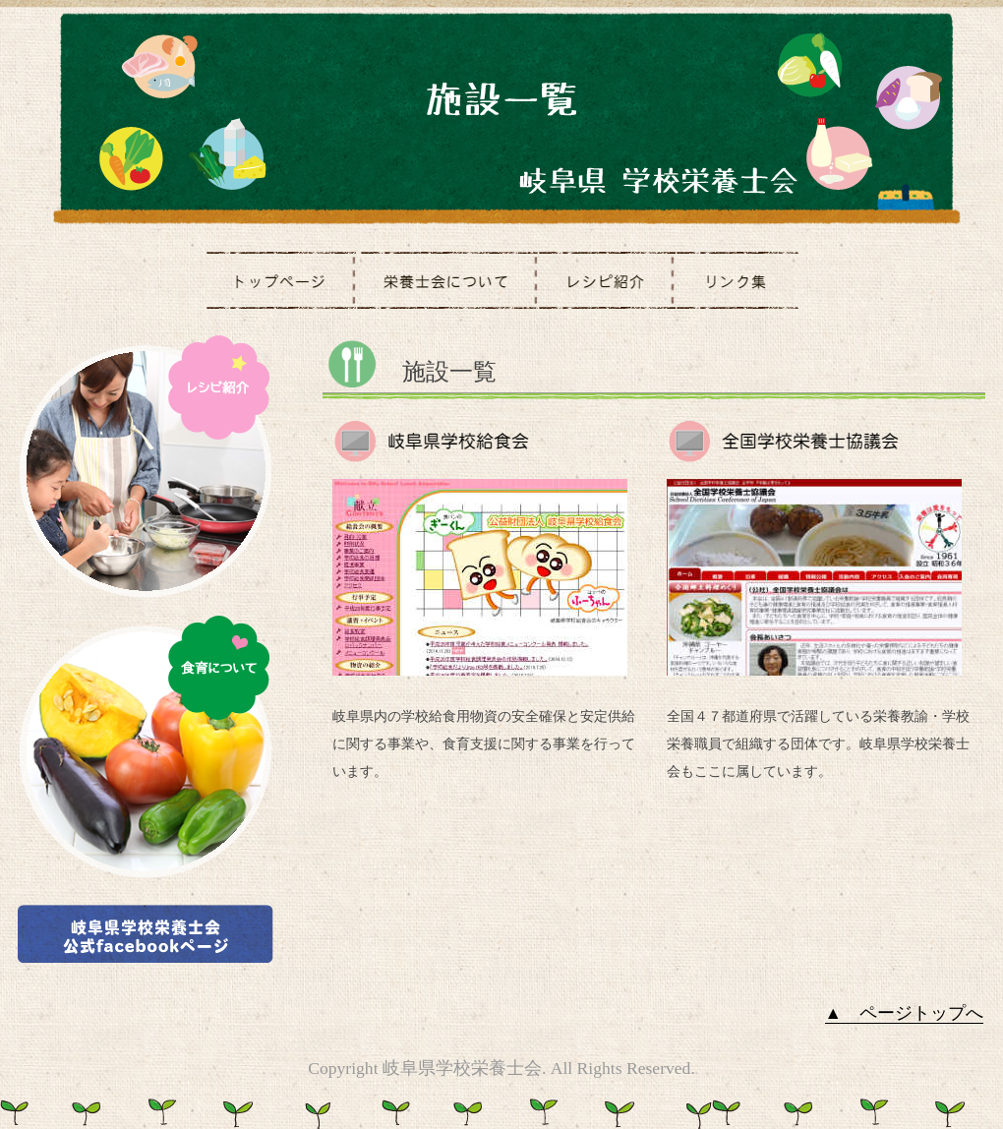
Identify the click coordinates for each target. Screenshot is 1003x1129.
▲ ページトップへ (904, 1013)
